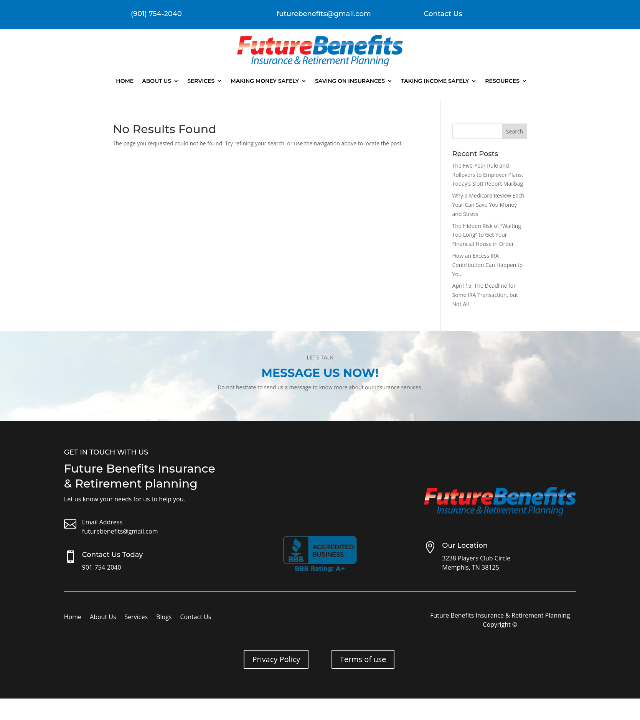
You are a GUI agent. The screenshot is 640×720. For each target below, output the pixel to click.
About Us (156, 80)
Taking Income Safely (435, 80)
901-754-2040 (101, 567)
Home (125, 80)
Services (200, 80)
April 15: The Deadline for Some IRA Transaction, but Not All (485, 295)
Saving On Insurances (350, 80)
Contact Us (443, 14)
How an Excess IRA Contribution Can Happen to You (487, 265)
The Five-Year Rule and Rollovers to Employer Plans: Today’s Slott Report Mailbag (487, 175)
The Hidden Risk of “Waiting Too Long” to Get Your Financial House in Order (486, 235)
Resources (502, 80)
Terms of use (363, 659)
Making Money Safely (265, 80)
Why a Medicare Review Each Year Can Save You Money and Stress (488, 204)
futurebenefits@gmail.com (120, 531)
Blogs (164, 617)
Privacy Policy (276, 659)
